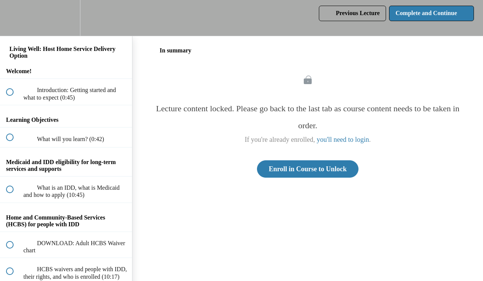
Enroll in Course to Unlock (308, 169)
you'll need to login (343, 139)
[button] (14, 18)
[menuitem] (66, 18)
